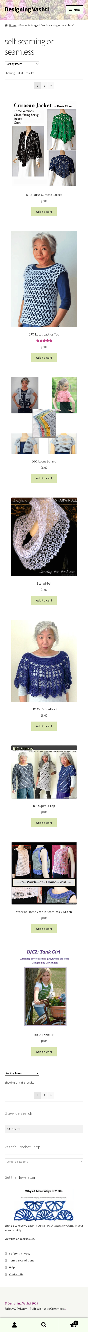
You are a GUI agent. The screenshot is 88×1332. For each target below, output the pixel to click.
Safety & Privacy (19, 1253)
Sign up (9, 1225)
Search (44, 1325)
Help (12, 1267)
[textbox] (44, 1161)
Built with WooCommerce (47, 1309)
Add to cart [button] (44, 212)
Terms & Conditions (21, 1260)
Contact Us (16, 1274)
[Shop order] (22, 64)
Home (12, 25)
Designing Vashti (27, 9)
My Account (14, 1325)
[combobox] (44, 1161)
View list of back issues (19, 1239)
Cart (68, 1322)
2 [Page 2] (44, 85)
